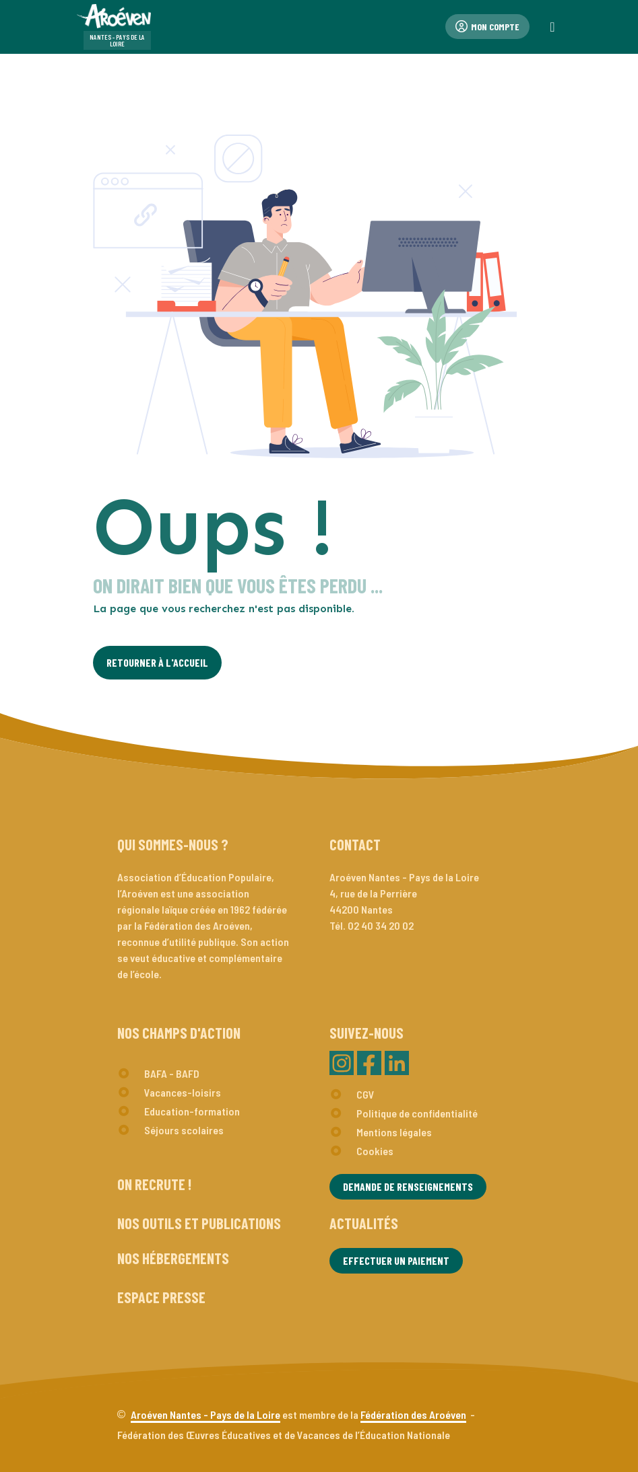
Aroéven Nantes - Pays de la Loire (205, 1414)
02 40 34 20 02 (381, 925)
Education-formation (192, 1111)
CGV (365, 1094)
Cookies (374, 1150)
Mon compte (487, 26)
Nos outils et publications (199, 1223)
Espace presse (161, 1297)
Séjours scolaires (184, 1130)
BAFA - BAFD (171, 1073)
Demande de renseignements (408, 1186)
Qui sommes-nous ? (172, 844)
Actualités (363, 1223)
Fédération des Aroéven (413, 1414)
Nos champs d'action (179, 1032)
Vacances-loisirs (182, 1092)
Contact (355, 844)
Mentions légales (394, 1132)
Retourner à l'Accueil (157, 662)
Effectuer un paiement (396, 1260)
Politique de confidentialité (417, 1113)
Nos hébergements (173, 1258)
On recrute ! (154, 1184)
